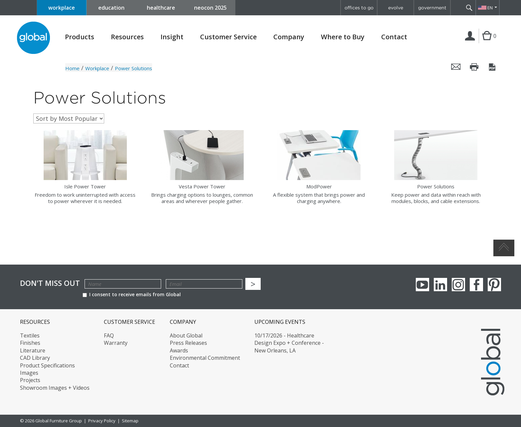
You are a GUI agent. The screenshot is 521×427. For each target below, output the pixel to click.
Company (288, 37)
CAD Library (35, 357)
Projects (30, 380)
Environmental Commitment (205, 357)
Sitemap (130, 421)
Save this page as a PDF (493, 67)
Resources (127, 37)
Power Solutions (435, 186)
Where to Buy (343, 37)
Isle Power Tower (85, 186)
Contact (394, 36)
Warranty (116, 342)
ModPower (319, 186)
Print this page (474, 67)
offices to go (359, 7)
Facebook (476, 284)
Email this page (456, 67)
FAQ (109, 335)
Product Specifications (47, 365)
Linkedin (440, 284)
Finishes (30, 342)
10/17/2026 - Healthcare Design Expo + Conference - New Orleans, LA (289, 343)
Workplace (97, 68)
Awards (179, 350)
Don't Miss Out (50, 283)
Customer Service (228, 37)
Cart (487, 42)
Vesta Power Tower (202, 186)
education (111, 7)
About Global (186, 335)
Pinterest (494, 284)
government (432, 7)
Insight (171, 36)
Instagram (458, 284)
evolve (395, 7)
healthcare (161, 7)
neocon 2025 (210, 7)
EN (490, 8)
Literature (32, 350)
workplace (61, 7)
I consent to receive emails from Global (132, 294)
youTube (422, 284)
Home (72, 68)
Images (29, 372)
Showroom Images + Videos (55, 387)
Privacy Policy (102, 421)
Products (79, 37)
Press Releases (188, 342)
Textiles (30, 335)
